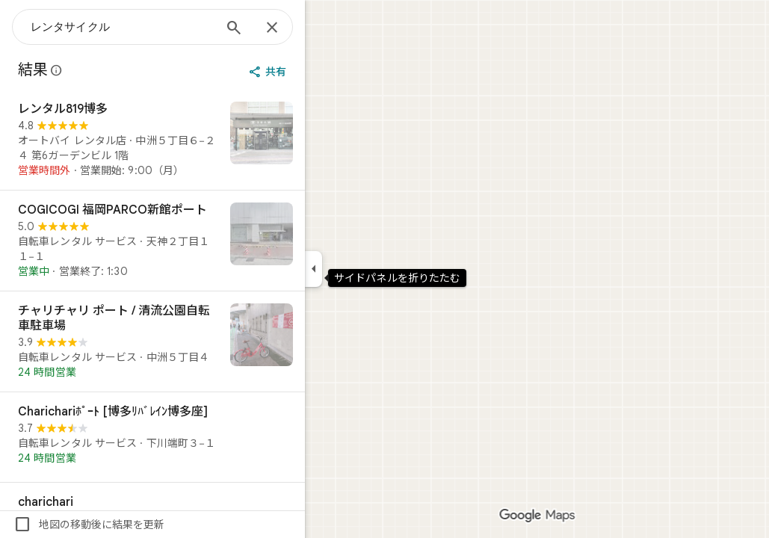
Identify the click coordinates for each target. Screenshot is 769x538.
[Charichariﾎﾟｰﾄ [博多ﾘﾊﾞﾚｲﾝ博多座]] (206, 437)
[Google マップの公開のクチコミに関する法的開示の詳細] (111, 70)
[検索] (288, 29)
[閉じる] (326, 28)
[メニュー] (27, 25)
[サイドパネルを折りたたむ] (367, 269)
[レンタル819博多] (206, 140)
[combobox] (175, 27)
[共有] (323, 72)
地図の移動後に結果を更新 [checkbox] (142, 525)
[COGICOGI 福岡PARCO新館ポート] (206, 241)
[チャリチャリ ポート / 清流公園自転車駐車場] (206, 341)
